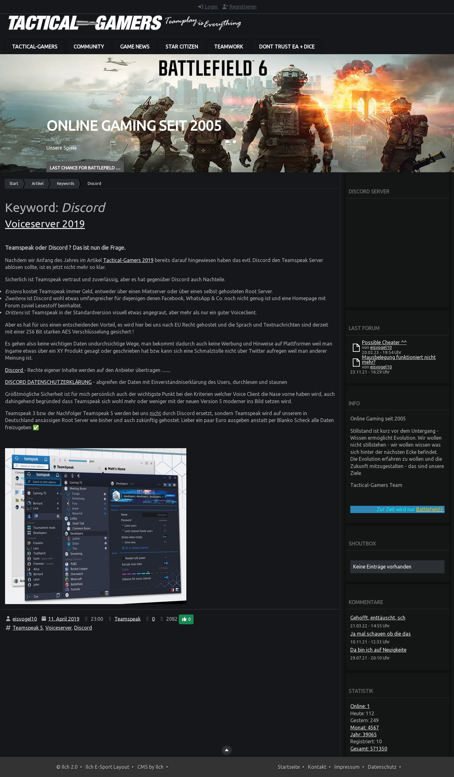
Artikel (38, 183)
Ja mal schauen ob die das (380, 634)
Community (88, 46)
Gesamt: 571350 (368, 748)
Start (13, 183)
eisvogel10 (25, 618)
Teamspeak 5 (28, 628)
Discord (14, 370)
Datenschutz (382, 767)
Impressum (347, 767)
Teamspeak (127, 618)
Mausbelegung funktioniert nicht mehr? (399, 359)
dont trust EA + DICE (287, 46)
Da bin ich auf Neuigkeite (378, 650)
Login (208, 6)
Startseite (289, 767)
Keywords (65, 183)
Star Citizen (182, 46)
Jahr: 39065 (363, 734)
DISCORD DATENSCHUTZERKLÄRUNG (48, 382)
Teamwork (228, 46)
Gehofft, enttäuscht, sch (377, 617)
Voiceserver (58, 628)
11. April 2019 (63, 618)
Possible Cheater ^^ (384, 342)
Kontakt (317, 767)
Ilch (160, 767)
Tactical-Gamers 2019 (128, 260)
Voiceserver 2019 (45, 223)
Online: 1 (360, 706)
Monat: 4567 (364, 727)
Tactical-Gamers (34, 46)
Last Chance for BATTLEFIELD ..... (85, 167)
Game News (134, 46)
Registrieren (239, 6)
